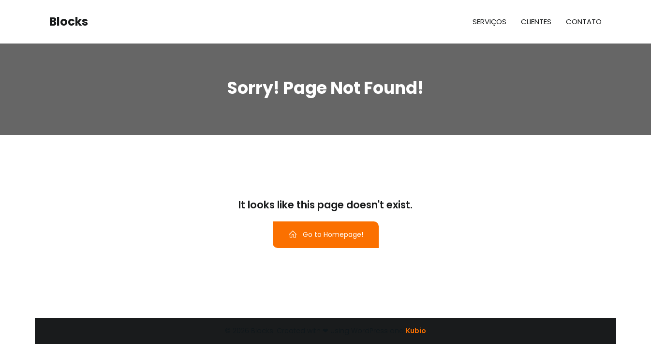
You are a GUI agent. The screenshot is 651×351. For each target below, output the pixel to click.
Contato (584, 21)
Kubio (416, 331)
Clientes (536, 21)
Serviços (489, 21)
